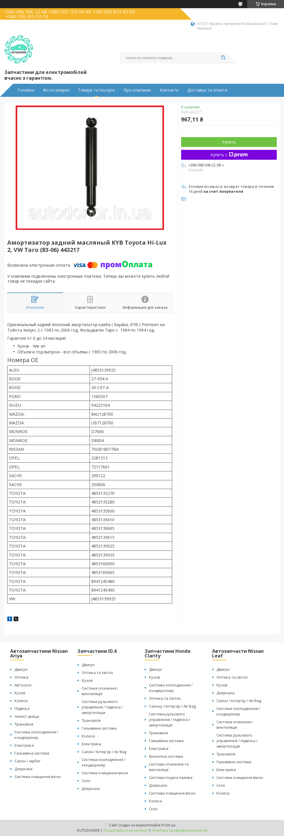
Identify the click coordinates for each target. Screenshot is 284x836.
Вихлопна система (166, 756)
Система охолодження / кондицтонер (171, 687)
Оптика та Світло (165, 698)
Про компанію (137, 90)
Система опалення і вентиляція (100, 691)
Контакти (169, 90)
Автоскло (23, 685)
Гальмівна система (31, 753)
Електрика (24, 745)
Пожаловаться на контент (125, 830)
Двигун (21, 669)
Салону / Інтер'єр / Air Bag (172, 706)
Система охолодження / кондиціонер (36, 734)
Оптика (21, 677)
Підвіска (22, 708)
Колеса (21, 700)
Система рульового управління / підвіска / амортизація (102, 707)
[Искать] (223, 58)
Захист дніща (26, 716)
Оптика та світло (97, 672)
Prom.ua (168, 825)
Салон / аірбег (27, 761)
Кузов (20, 692)
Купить (229, 142)
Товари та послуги (96, 90)
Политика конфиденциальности (179, 830)
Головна (25, 90)
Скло (86, 780)
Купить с (229, 154)
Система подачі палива (170, 777)
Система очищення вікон (37, 776)
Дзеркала (23, 768)
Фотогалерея (56, 90)
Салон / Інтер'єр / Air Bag (104, 751)
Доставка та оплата (207, 90)
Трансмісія (23, 724)
